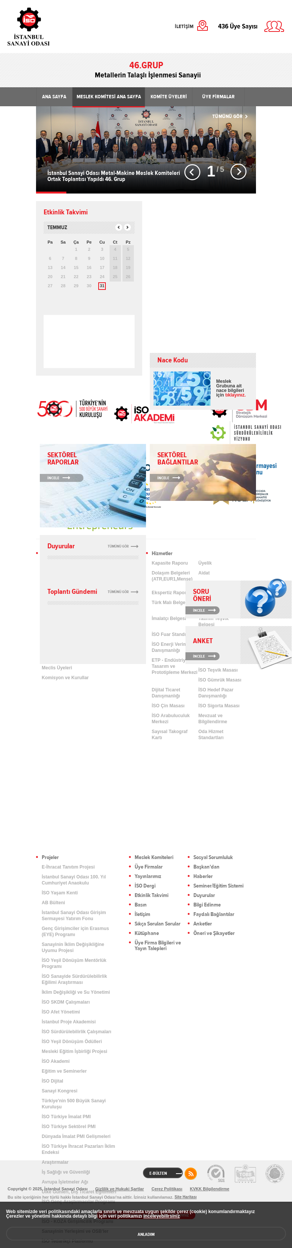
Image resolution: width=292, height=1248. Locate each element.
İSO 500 (72, 408)
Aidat (204, 573)
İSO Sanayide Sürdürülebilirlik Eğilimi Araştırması (74, 979)
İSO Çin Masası (168, 705)
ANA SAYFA (54, 96)
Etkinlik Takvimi (151, 895)
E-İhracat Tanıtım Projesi (68, 867)
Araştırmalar (55, 1162)
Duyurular (204, 895)
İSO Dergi (145, 886)
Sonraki (238, 172)
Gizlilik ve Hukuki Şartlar (119, 1189)
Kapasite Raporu (170, 563)
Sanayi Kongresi (59, 1091)
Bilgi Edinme (207, 905)
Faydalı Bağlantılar (213, 914)
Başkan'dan (206, 867)
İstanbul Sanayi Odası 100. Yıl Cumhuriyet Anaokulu (74, 880)
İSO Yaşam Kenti (60, 892)
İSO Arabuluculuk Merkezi (171, 718)
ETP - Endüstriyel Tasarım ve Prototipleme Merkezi (175, 666)
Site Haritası (185, 1197)
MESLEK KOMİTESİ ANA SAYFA (109, 96)
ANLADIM (146, 1234)
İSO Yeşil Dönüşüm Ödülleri (72, 1041)
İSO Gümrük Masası (219, 680)
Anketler (202, 924)
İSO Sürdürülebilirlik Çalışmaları (76, 1031)
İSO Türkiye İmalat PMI (66, 1116)
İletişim (142, 914)
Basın (141, 905)
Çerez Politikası (166, 1189)
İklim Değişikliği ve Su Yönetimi (76, 992)
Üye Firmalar (149, 867)
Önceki (192, 172)
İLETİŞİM (184, 26)
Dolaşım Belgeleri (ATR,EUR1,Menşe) (172, 576)
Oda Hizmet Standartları (211, 734)
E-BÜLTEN (158, 1173)
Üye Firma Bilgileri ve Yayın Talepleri (158, 946)
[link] (230, 432)
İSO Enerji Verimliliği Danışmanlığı (174, 647)
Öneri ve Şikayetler (214, 933)
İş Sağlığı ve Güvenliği (66, 1172)
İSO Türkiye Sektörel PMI (69, 1126)
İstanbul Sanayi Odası (48, 27)
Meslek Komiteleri (154, 858)
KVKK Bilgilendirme (209, 1189)
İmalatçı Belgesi (169, 618)
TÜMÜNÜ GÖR (227, 116)
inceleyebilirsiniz (161, 1216)
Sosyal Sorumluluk (213, 858)
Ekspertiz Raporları (172, 592)
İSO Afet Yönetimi (61, 1012)
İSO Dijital (52, 1081)
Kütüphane (147, 933)
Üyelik (205, 563)
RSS (191, 1174)
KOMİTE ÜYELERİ (169, 96)
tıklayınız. (235, 395)
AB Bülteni (53, 902)
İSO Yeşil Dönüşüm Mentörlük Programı (74, 963)
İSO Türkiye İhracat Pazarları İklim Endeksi (78, 1149)
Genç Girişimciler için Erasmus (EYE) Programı (75, 931)
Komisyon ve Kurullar (65, 677)
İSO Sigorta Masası (219, 705)
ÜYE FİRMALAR (218, 96)
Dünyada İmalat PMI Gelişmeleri (76, 1136)
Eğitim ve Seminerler (64, 1071)
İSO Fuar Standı (169, 634)
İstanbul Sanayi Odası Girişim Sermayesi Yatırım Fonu (74, 915)
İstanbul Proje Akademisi (69, 1022)
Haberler (203, 876)
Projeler (50, 858)
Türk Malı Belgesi (170, 602)
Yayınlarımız (148, 876)
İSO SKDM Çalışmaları (66, 1002)
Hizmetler (162, 554)
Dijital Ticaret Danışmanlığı (166, 693)
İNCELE (199, 610)
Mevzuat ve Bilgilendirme (212, 718)
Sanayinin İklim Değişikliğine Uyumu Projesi (73, 947)
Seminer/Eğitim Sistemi (218, 886)
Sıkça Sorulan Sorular (158, 924)
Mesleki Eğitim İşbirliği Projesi (74, 1051)
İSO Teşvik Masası (218, 670)
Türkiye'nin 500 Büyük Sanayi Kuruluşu (74, 1104)
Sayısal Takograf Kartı (170, 734)
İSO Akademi (144, 413)
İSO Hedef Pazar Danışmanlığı (216, 693)
